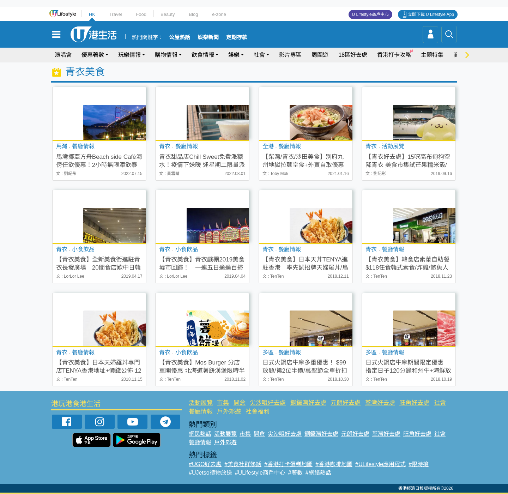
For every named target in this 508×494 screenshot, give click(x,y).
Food (141, 14)
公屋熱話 (179, 37)
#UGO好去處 (205, 464)
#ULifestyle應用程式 (380, 464)
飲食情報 (203, 55)
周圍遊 (320, 55)
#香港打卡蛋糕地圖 (288, 464)
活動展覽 (201, 402)
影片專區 (290, 55)
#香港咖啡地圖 (333, 464)
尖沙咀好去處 (268, 402)
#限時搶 (419, 464)
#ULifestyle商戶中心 (260, 473)
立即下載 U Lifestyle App (431, 14)
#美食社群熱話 (242, 464)
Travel (115, 14)
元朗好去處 (346, 402)
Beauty (168, 14)
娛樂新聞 (208, 37)
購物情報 (166, 55)
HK (92, 14)
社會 (259, 55)
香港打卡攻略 (394, 55)
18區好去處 (352, 55)
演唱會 (63, 55)
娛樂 (234, 55)
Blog (193, 14)
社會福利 (258, 411)
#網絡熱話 (318, 473)
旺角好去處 (414, 402)
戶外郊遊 (229, 411)
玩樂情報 (129, 55)
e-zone (219, 14)
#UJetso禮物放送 (210, 473)
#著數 (295, 473)
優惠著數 (92, 55)
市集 (223, 402)
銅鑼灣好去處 (308, 402)
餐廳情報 (201, 411)
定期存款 (236, 37)
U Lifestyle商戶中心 (370, 14)
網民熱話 (200, 434)
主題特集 (432, 55)
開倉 (240, 402)
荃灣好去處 (380, 402)
